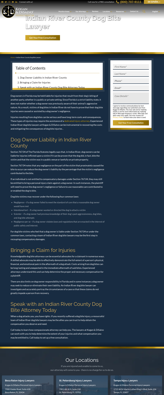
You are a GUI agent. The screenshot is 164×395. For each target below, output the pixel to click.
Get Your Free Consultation (42, 37)
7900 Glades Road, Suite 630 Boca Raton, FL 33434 (17, 390)
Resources (120, 11)
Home (13, 57)
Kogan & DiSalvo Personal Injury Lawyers (23, 385)
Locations (106, 11)
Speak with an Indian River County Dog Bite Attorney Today (52, 87)
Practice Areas (64, 11)
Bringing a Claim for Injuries (35, 82)
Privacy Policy (118, 117)
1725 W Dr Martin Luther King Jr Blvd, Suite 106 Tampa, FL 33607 (135, 390)
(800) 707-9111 (128, 2)
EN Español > (154, 2)
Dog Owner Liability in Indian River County (43, 77)
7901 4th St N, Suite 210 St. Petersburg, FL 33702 (70, 390)
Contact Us (134, 11)
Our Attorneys (81, 11)
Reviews (95, 11)
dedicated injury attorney (76, 121)
